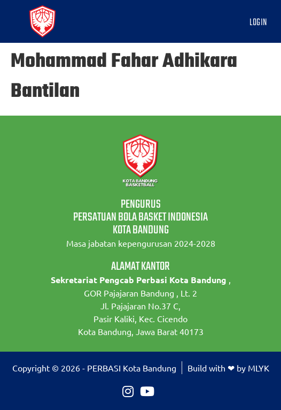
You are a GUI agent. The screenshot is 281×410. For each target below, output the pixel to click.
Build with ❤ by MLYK (228, 367)
